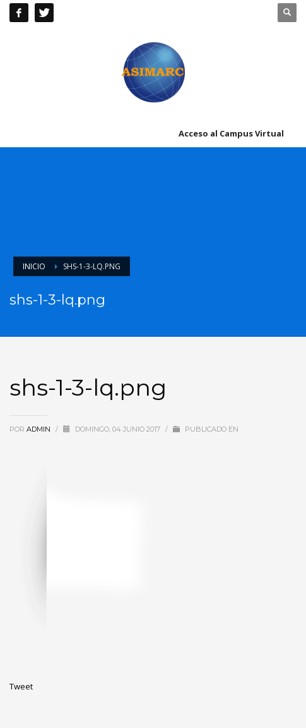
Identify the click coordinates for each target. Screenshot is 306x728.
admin (39, 429)
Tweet (21, 686)
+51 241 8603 (146, 12)
